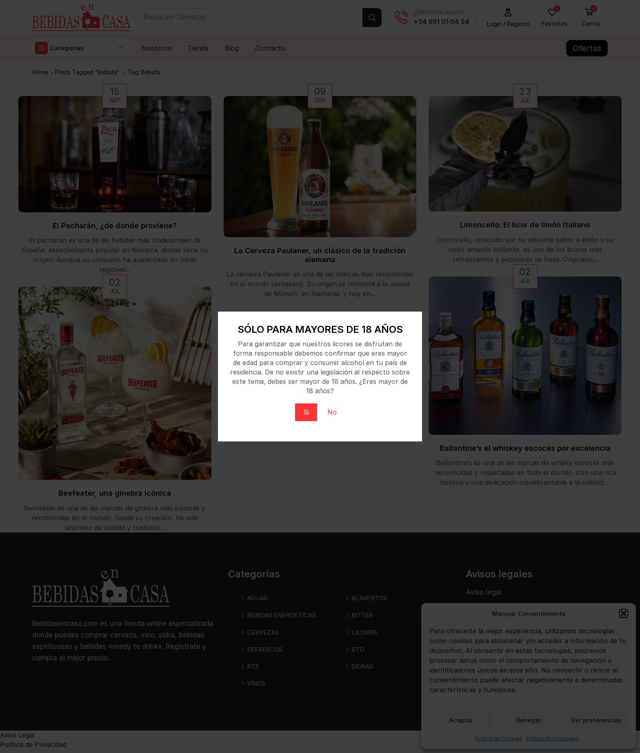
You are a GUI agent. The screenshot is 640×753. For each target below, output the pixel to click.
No (332, 412)
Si (306, 412)
